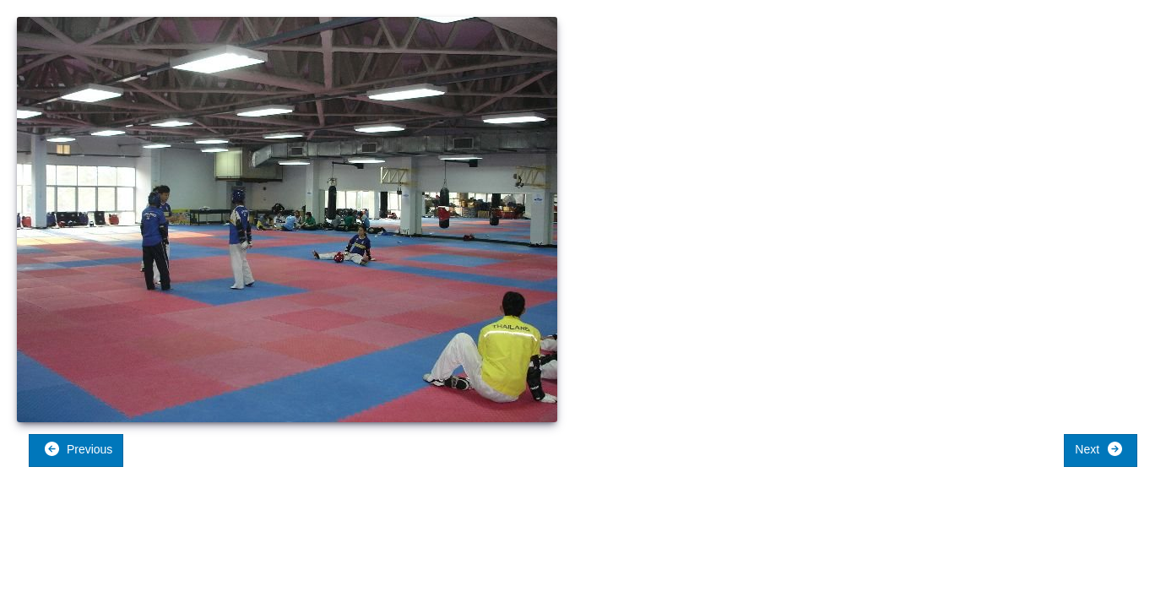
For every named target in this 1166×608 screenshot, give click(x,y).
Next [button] (1099, 449)
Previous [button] (78, 449)
